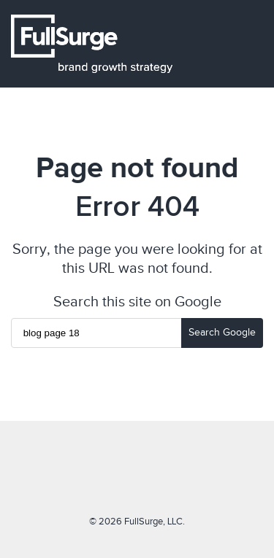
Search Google (222, 332)
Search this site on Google (137, 301)
